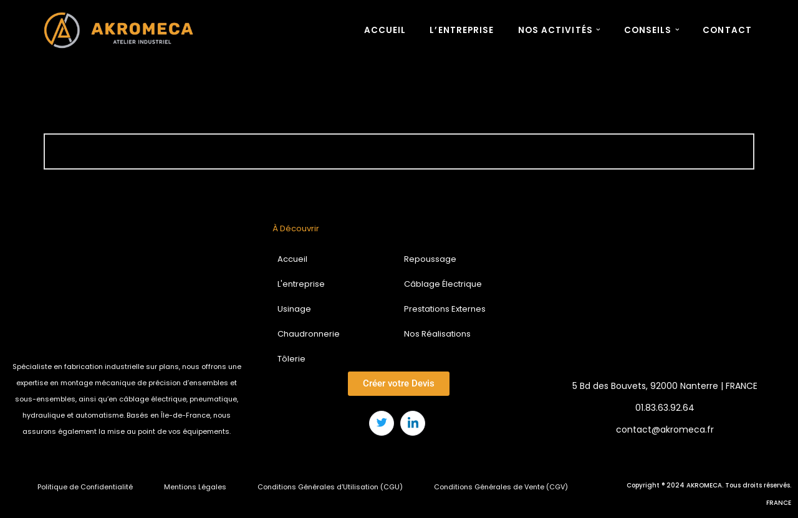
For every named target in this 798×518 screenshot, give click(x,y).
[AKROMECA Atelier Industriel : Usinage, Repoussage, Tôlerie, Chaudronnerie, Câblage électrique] (122, 30)
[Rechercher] (385, 151)
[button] (598, 29)
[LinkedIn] (412, 423)
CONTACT (727, 30)
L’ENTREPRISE (462, 30)
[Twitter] (381, 423)
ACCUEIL (385, 30)
